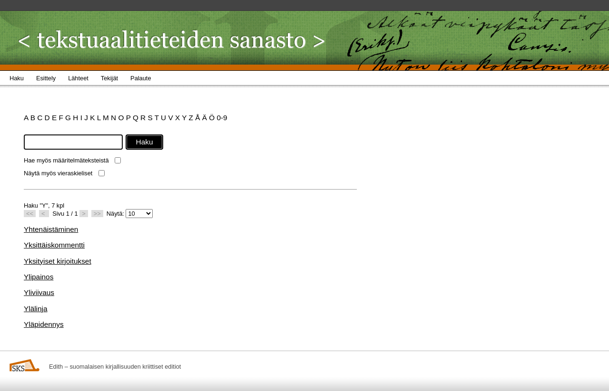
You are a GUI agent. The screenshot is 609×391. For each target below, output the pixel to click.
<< (29, 213)
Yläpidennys (44, 324)
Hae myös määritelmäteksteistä (66, 160)
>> (97, 213)
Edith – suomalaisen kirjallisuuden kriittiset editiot (115, 366)
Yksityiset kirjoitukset (57, 261)
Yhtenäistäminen (51, 229)
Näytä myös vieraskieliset (58, 173)
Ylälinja (36, 309)
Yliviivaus (39, 292)
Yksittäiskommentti (54, 245)
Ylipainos (38, 277)
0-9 (221, 118)
